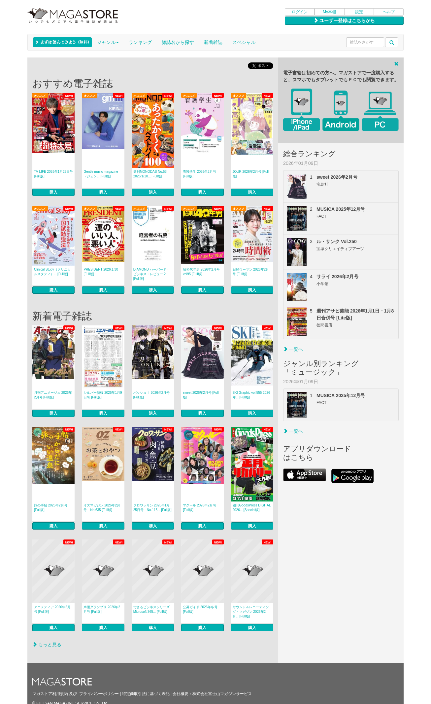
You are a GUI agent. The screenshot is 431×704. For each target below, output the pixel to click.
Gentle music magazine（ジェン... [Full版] (100, 174)
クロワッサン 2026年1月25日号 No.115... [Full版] (152, 507)
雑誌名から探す (178, 42)
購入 (53, 192)
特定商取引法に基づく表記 (146, 693)
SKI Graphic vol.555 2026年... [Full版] (251, 395)
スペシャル (243, 42)
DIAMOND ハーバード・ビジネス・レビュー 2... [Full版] (151, 274)
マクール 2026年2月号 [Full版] (199, 507)
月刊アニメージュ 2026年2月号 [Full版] (53, 395)
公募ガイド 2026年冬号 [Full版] (200, 609)
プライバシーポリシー (99, 693)
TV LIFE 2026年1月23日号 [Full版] (53, 174)
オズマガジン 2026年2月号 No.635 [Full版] (101, 507)
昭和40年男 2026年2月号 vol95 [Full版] (201, 272)
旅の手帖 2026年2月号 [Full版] (50, 507)
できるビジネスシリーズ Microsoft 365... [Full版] (151, 609)
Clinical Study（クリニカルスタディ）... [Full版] (52, 272)
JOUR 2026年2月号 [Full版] (251, 174)
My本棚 (329, 12)
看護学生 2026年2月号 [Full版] (199, 174)
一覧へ (293, 349)
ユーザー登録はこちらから (344, 20)
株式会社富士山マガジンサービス (222, 693)
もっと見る (46, 644)
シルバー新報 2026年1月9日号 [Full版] (102, 395)
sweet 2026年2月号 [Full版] (200, 395)
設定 (359, 12)
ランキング (140, 42)
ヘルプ (389, 12)
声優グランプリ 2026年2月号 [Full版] (101, 609)
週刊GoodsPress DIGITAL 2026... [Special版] (252, 507)
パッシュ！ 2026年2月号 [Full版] (151, 395)
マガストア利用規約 (50, 693)
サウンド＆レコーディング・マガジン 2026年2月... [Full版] (251, 611)
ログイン (300, 12)
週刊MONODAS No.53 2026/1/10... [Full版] (150, 174)
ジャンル (108, 42)
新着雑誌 (213, 42)
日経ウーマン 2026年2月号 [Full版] (251, 272)
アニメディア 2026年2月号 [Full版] (52, 609)
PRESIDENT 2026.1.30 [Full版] (100, 272)
